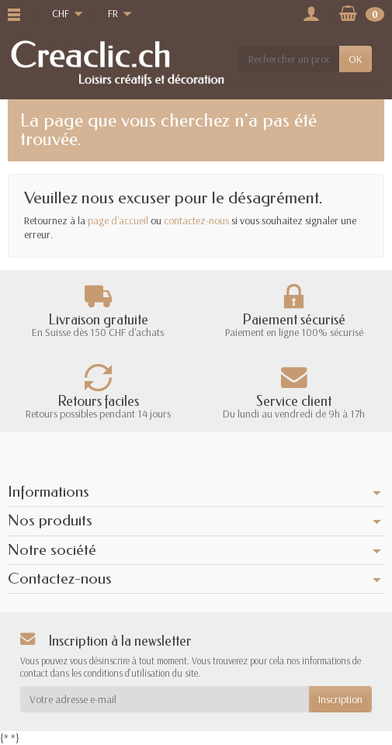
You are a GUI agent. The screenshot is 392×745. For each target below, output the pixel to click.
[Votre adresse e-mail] (164, 699)
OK (356, 59)
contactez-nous (196, 220)
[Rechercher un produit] (289, 59)
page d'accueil (118, 220)
